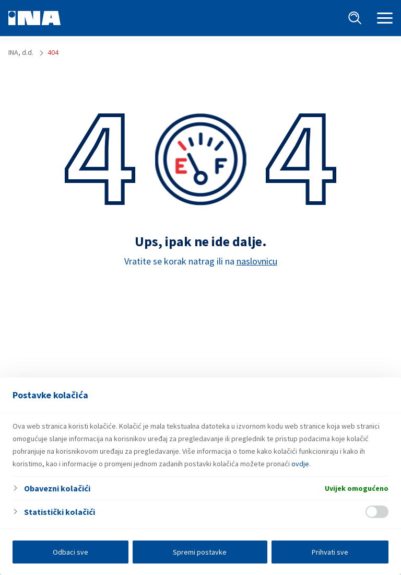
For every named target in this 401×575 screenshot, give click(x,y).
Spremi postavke (200, 552)
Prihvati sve (330, 552)
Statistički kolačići (59, 512)
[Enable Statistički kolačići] (376, 511)
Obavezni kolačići (57, 488)
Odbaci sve (70, 552)
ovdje (300, 463)
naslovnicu (257, 261)
